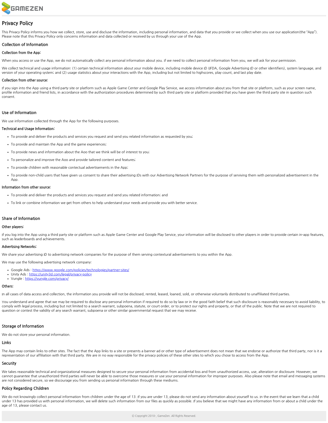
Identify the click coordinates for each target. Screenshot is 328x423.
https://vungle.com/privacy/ (47, 278)
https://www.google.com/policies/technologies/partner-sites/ (81, 270)
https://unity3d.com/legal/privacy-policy (60, 274)
